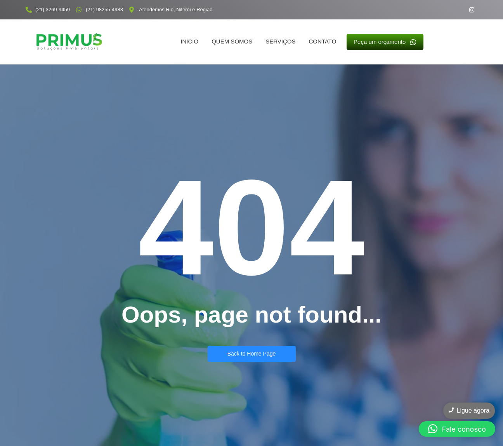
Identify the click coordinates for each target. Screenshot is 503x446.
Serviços (280, 41)
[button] (457, 429)
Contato (322, 41)
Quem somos (232, 41)
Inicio (189, 41)
